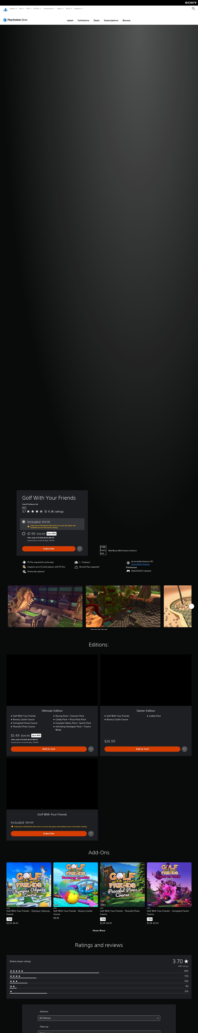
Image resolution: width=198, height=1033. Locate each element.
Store (68, 8)
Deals (96, 17)
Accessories (48, 8)
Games (12, 8)
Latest (70, 17)
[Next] (191, 603)
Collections (83, 17)
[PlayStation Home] (5, 9)
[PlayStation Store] (16, 16)
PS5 (20, 8)
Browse (126, 17)
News (59, 8)
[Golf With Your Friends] (45, 603)
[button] (140, 561)
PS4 (27, 8)
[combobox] (99, 1015)
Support (77, 8)
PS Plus (36, 8)
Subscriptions (111, 17)
